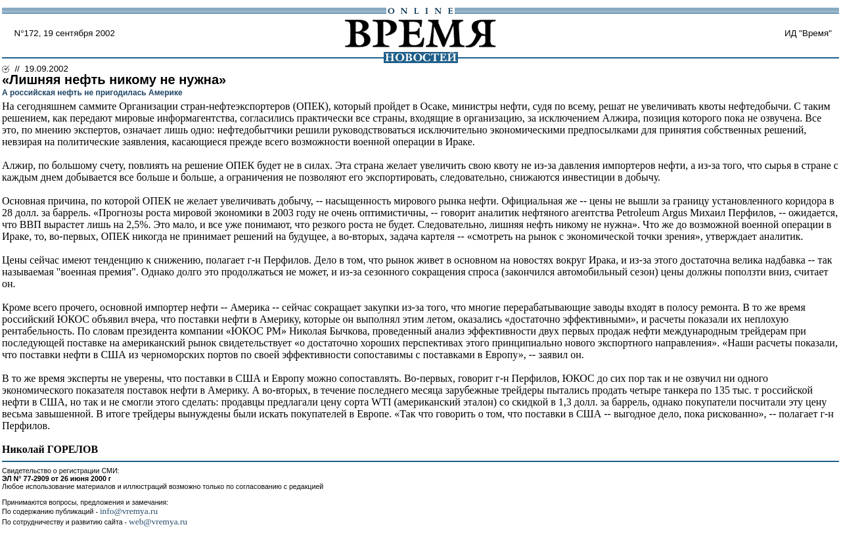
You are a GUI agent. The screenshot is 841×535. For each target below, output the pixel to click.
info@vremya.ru (129, 511)
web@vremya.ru (158, 521)
